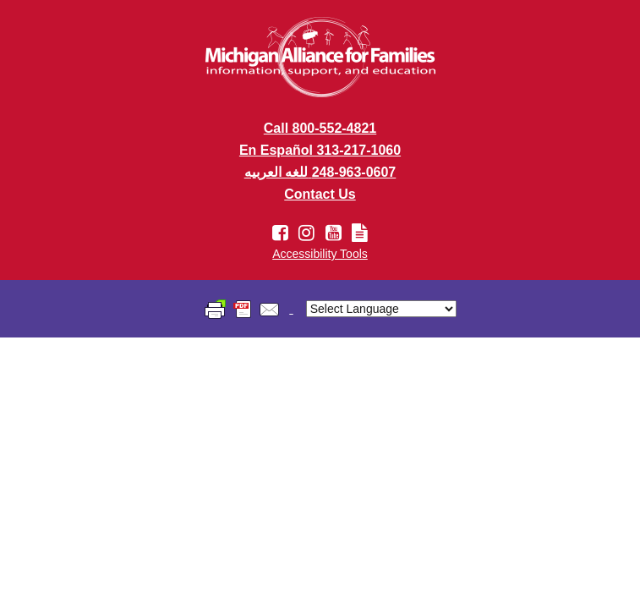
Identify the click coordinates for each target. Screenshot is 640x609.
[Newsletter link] (359, 233)
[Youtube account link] (336, 233)
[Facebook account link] (283, 233)
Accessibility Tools (320, 254)
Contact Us (319, 194)
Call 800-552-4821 (320, 128)
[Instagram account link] (309, 233)
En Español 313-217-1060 (320, 150)
